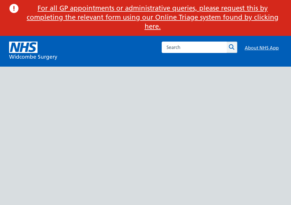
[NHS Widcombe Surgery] (33, 51)
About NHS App (262, 48)
